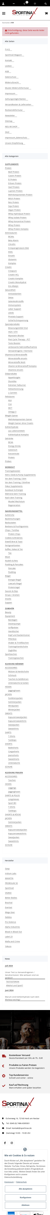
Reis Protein (13, 202)
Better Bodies (11, 897)
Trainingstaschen (16, 658)
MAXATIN (9, 878)
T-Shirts (11, 736)
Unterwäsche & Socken (18, 683)
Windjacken (13, 705)
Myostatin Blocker (16, 335)
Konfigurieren (25, 1197)
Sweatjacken (13, 725)
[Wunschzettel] (35, 4)
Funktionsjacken (15, 698)
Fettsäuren (10, 396)
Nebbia (8, 917)
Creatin (8, 267)
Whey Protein (14, 225)
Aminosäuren (11, 232)
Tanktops (12, 740)
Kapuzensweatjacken (17, 717)
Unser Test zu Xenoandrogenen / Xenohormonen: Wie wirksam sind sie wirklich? (22, 975)
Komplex (12, 263)
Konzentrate (13, 453)
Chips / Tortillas (12, 530)
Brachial (8, 902)
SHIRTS (8, 732)
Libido (11, 312)
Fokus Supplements (14, 486)
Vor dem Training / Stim (15, 478)
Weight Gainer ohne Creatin (20, 423)
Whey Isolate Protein (17, 217)
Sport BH (12, 803)
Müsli (7, 557)
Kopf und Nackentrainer (19, 635)
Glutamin (12, 259)
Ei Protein (12, 179)
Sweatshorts (13, 759)
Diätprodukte (11, 373)
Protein (8, 168)
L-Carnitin (12, 392)
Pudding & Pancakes (14, 564)
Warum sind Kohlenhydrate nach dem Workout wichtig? (22, 998)
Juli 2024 (9, 965)
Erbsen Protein (14, 183)
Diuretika (12, 381)
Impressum (9, 1182)
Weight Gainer (11, 415)
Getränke (9, 438)
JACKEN (8, 694)
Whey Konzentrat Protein (19, 221)
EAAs (10, 252)
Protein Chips (14, 534)
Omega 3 (12, 411)
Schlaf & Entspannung (18, 320)
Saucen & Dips (11, 591)
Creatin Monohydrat (17, 282)
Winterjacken (14, 709)
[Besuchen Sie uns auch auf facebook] (5, 1143)
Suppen (8, 602)
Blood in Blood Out (13, 931)
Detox (10, 297)
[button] (14, 3)
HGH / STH (12, 332)
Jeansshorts (13, 755)
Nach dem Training (13, 497)
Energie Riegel (14, 579)
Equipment (10, 616)
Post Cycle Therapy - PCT (19, 339)
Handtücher (13, 631)
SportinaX (9, 888)
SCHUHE (8, 766)
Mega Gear (10, 912)
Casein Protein (14, 175)
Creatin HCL (13, 274)
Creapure (12, 271)
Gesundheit (10, 290)
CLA (10, 404)
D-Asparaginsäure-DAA (18, 248)
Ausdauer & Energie (14, 490)
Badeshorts (13, 747)
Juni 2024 (9, 990)
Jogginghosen (14, 690)
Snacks (8, 598)
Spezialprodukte (12, 324)
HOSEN (8, 686)
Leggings (12, 788)
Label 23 (9, 936)
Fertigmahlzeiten (12, 545)
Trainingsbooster (12, 471)
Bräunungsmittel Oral (18, 328)
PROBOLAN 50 (11, 883)
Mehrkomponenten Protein (20, 194)
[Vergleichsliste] (24, 4)
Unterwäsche (14, 763)
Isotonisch (12, 450)
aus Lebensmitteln (16, 431)
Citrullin (11, 244)
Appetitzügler (14, 377)
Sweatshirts (13, 728)
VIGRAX (8, 893)
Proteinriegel (14, 587)
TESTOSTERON (12, 981)
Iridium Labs (10, 873)
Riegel (8, 576)
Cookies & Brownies (14, 538)
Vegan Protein (14, 210)
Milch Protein (14, 198)
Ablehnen (25, 1205)
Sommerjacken (14, 702)
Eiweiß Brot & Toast (13, 541)
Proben (8, 461)
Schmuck (12, 675)
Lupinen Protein (15, 191)
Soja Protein (13, 206)
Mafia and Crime (12, 941)
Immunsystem (14, 305)
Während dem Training (15, 494)
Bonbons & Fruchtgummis (16, 526)
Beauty (8, 612)
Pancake (12, 568)
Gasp (7, 868)
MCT (10, 408)
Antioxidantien (14, 293)
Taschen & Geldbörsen (18, 679)
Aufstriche (9, 515)
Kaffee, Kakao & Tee (14, 549)
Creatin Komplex (15, 278)
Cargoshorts (13, 751)
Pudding (12, 572)
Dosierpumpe (14, 623)
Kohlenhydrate (11, 427)
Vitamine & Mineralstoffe (16, 354)
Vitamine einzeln (15, 370)
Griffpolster (13, 627)
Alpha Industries (12, 927)
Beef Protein (13, 172)
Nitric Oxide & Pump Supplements (20, 474)
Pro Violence (10, 922)
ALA (10, 400)
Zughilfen (12, 650)
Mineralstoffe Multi (16, 362)
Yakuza (8, 946)
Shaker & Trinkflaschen (18, 642)
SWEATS (8, 713)
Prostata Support (15, 316)
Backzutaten (10, 522)
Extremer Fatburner (17, 385)
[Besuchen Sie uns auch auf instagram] (11, 1143)
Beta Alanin (13, 240)
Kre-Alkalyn (13, 286)
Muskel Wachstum (16, 501)
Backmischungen (12, 518)
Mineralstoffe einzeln (17, 358)
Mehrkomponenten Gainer (20, 419)
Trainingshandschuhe (18, 646)
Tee (9, 553)
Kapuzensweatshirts (17, 721)
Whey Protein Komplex (18, 229)
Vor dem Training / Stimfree (17, 482)
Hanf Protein (13, 187)
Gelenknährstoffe (16, 301)
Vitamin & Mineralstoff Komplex (22, 366)
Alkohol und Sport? (14, 985)
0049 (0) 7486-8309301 (20, 1123)
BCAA (10, 442)
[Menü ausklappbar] (3, 13)
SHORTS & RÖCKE (13, 814)
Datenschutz (21, 1182)
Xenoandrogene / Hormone (20, 351)
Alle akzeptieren (25, 1189)
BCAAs (11, 236)
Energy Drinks (14, 446)
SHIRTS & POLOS (12, 795)
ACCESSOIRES (11, 667)
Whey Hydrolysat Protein (19, 213)
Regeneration (14, 505)
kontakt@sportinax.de (22, 1128)
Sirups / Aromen (12, 595)
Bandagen (12, 620)
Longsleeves (13, 799)
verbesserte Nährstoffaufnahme (22, 347)
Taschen (12, 780)
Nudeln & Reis (11, 560)
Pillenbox (12, 639)
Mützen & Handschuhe (18, 671)
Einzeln (11, 255)
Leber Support (14, 309)
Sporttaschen (11, 654)
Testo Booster (14, 343)
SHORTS (8, 744)
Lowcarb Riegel (15, 583)
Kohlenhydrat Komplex (18, 434)
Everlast (8, 907)
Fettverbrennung (15, 389)
